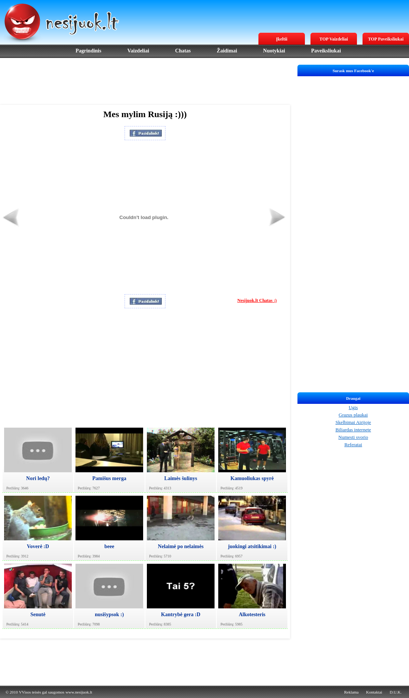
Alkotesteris (252, 614)
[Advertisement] (145, 81)
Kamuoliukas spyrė (252, 478)
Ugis (353, 407)
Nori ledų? (37, 478)
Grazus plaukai (353, 415)
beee (109, 546)
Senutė (37, 614)
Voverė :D (38, 546)
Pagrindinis (88, 51)
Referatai (353, 444)
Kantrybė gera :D (180, 614)
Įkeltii (281, 39)
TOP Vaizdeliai (333, 39)
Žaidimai (227, 51)
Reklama (351, 692)
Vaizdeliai (138, 51)
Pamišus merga (109, 478)
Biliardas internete (353, 429)
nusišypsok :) (109, 614)
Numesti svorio (353, 437)
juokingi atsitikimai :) (252, 546)
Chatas (183, 51)
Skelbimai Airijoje (353, 422)
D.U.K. (396, 692)
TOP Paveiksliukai (385, 39)
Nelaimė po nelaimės (181, 546)
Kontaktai (374, 692)
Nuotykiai (274, 51)
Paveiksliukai (326, 51)
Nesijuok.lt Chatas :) (257, 300)
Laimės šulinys (180, 478)
